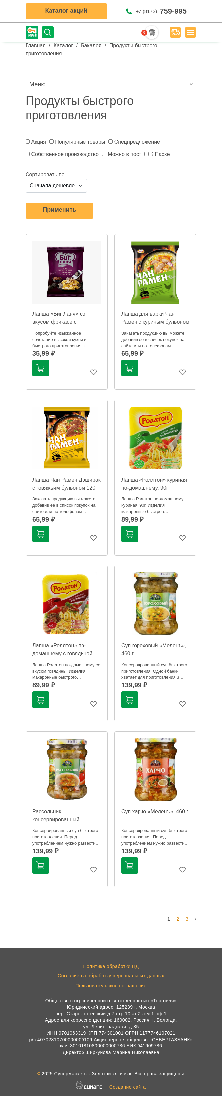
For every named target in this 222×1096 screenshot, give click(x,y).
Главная (36, 45)
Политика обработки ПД (111, 966)
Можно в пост (124, 154)
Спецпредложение (137, 142)
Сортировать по (45, 174)
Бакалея (91, 45)
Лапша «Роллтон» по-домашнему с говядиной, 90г (63, 653)
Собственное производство (64, 154)
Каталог (63, 45)
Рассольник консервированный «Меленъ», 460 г (55, 819)
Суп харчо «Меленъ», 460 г (154, 811)
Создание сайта (127, 1087)
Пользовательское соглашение (110, 985)
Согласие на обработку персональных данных (111, 975)
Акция (38, 142)
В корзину (40, 368)
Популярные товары (80, 142)
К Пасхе (160, 154)
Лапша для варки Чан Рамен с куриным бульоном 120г (155, 322)
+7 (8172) (161, 11)
